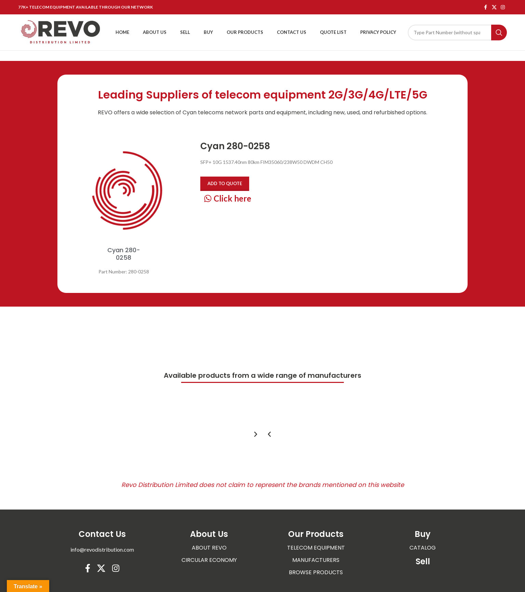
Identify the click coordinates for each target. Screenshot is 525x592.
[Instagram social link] (503, 7)
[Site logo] (61, 32)
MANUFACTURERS (315, 560)
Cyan (190, 112)
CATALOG (422, 548)
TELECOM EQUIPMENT (316, 548)
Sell (423, 561)
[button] (269, 434)
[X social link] (494, 7)
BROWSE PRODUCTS (316, 572)
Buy (423, 534)
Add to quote (224, 183)
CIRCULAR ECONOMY (209, 560)
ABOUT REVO (209, 548)
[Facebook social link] (486, 7)
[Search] (457, 32)
